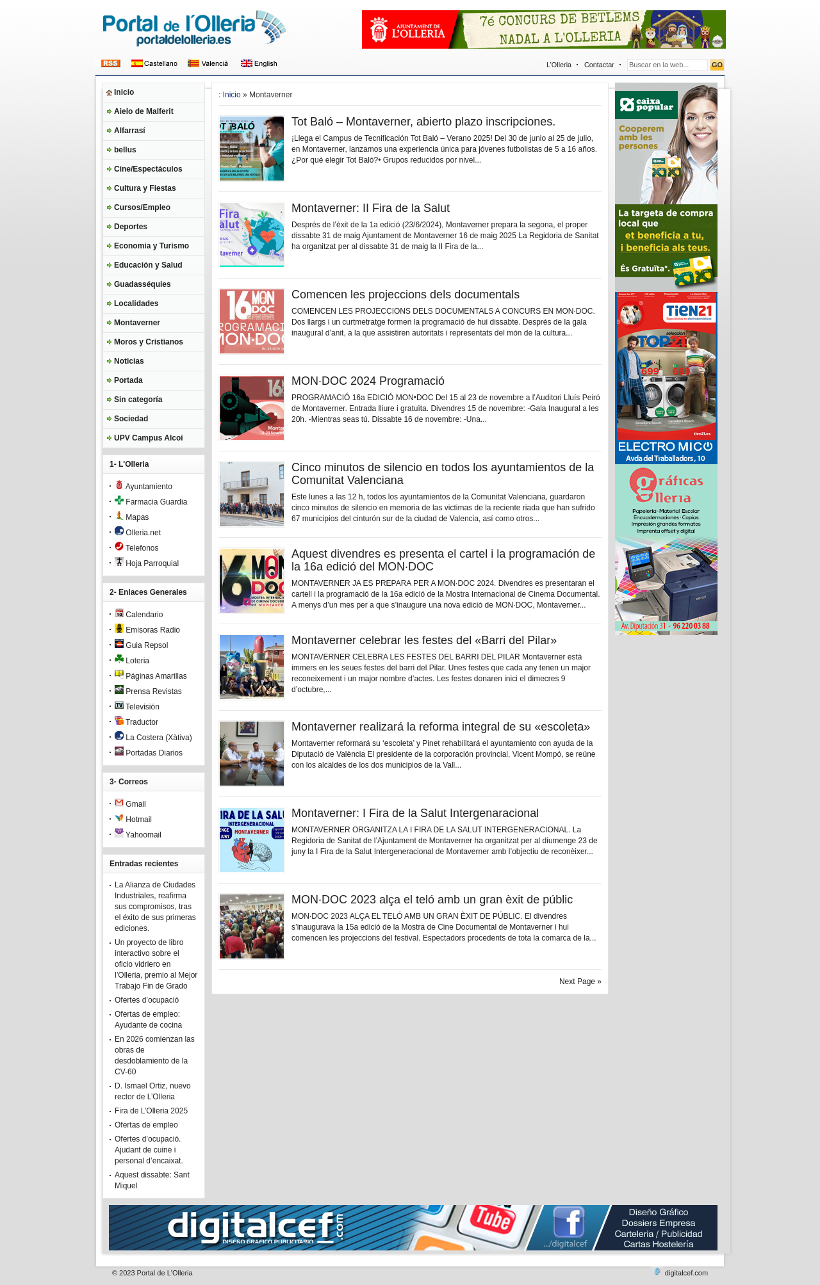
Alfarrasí (129, 130)
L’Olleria (558, 65)
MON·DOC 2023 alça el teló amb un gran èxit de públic (432, 899)
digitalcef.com (686, 1273)
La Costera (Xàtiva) (153, 737)
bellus (125, 149)
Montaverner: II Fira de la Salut (370, 208)
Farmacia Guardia (151, 501)
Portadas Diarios (149, 752)
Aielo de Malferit (144, 111)
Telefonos (137, 548)
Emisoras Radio (147, 630)
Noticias (129, 361)
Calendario (139, 614)
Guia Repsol (141, 645)
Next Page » (580, 981)
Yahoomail (138, 834)
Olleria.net (138, 532)
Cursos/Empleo (142, 207)
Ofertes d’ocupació (147, 1000)
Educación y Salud (148, 265)
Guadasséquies (142, 284)
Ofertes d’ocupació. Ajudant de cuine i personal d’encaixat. (149, 1150)
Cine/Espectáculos (148, 169)
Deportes (130, 226)
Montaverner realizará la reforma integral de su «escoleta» (440, 726)
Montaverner (137, 322)
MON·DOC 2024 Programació (368, 381)
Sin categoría (138, 399)
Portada (128, 380)
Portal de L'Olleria (165, 1273)
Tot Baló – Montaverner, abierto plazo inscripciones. (423, 121)
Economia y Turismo (151, 245)
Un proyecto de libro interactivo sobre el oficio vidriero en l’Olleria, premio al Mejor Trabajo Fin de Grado (156, 964)
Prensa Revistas (148, 691)
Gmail (130, 804)
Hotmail (133, 819)
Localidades (136, 303)
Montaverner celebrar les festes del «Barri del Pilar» (424, 640)
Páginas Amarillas (151, 676)
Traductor (136, 722)
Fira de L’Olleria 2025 (151, 1110)
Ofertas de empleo (146, 1124)
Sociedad (131, 418)
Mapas (132, 517)
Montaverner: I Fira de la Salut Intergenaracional (415, 813)
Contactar (599, 65)
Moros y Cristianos (148, 341)
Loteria (132, 660)
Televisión (137, 706)
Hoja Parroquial (147, 563)
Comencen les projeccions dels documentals (405, 294)
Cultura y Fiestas (145, 188)
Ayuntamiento (143, 486)
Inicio (124, 92)
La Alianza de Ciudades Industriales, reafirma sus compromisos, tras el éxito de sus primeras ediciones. (155, 906)
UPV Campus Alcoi (148, 437)
